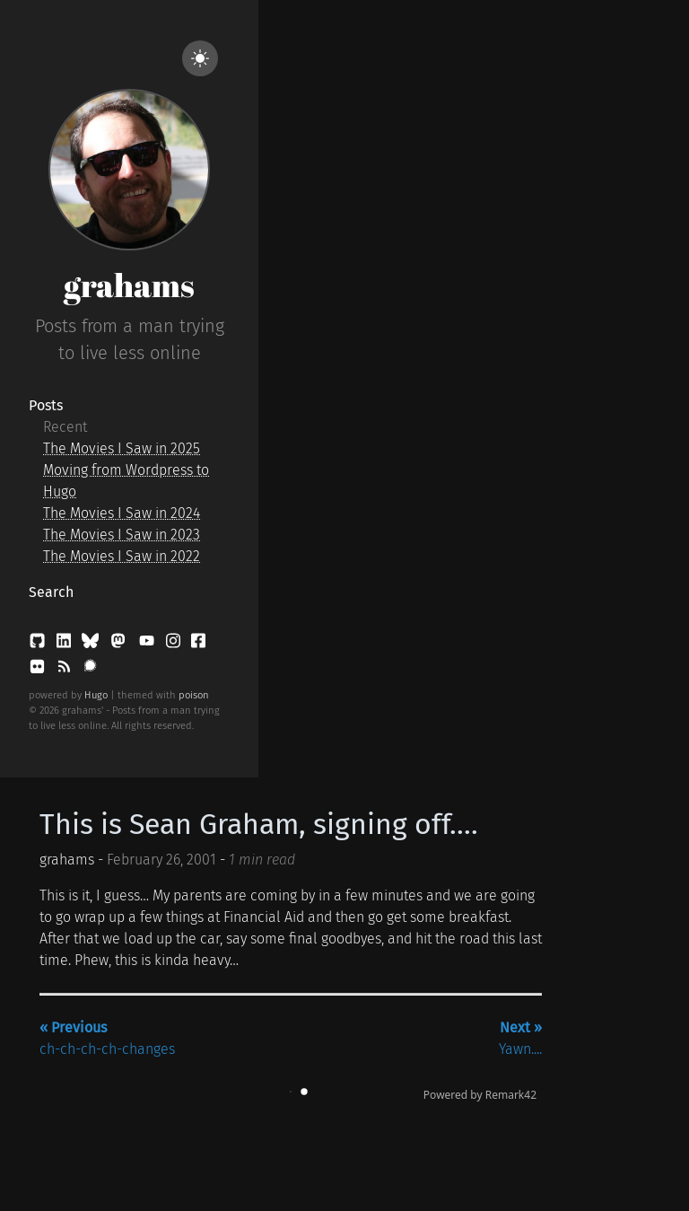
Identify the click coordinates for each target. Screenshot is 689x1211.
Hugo (96, 695)
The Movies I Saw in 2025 (121, 448)
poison (194, 695)
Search (51, 592)
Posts (46, 405)
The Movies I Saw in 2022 (121, 556)
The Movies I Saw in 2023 (121, 534)
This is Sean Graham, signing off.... (258, 824)
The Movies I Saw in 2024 (121, 513)
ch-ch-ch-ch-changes (107, 1038)
